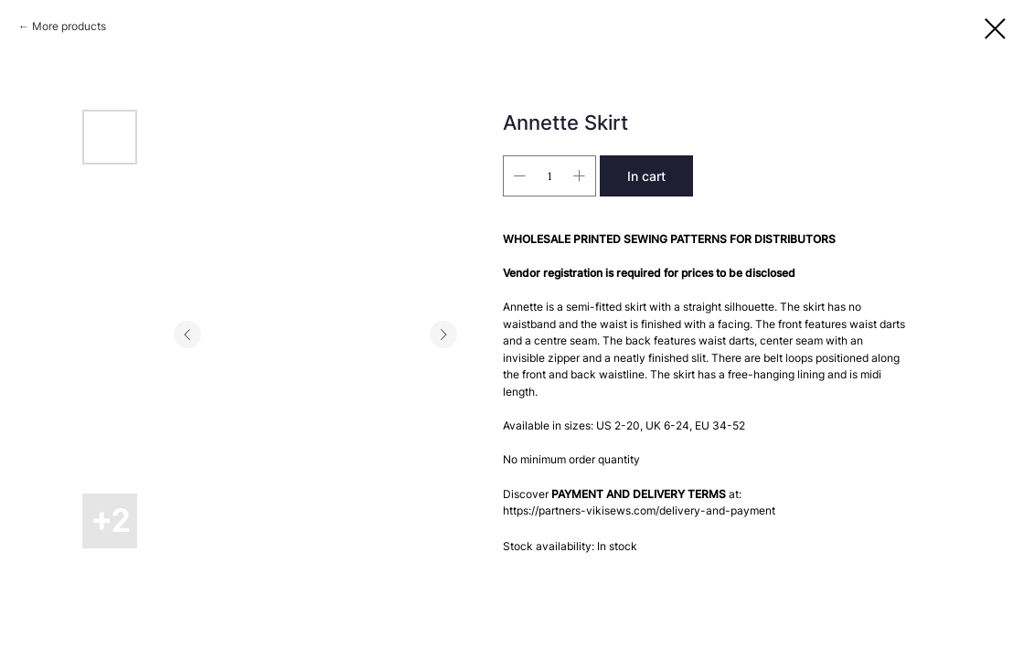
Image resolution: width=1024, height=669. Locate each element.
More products (69, 26)
